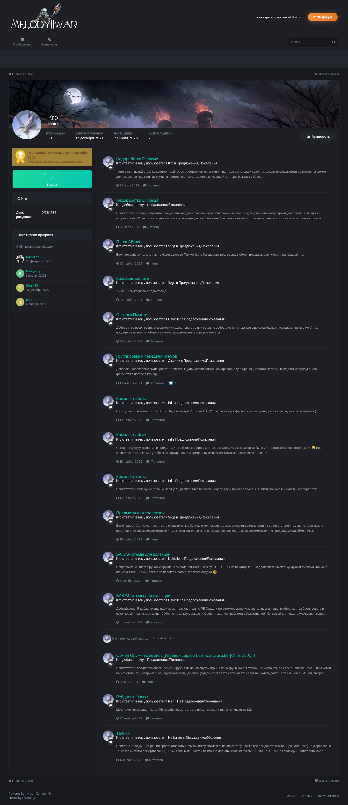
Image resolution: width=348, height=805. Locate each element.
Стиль (306, 796)
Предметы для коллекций (140, 512)
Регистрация (323, 17)
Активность (49, 44)
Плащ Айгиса (128, 241)
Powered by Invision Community (29, 793)
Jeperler (32, 300)
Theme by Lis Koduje (22, 798)
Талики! (123, 733)
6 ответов (154, 760)
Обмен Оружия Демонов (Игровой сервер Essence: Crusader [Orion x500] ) (185, 655)
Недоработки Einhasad (137, 158)
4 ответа (153, 581)
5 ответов (154, 341)
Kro (114, 638)
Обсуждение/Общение (203, 737)
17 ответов (155, 420)
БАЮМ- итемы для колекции (143, 554)
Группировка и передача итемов (146, 356)
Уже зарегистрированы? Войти (280, 17)
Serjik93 (32, 285)
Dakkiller (32, 257)
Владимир (33, 271)
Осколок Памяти (131, 314)
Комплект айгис (131, 398)
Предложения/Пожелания (197, 163)
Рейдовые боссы (132, 696)
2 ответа (151, 185)
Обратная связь (328, 796)
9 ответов (155, 383)
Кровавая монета (132, 278)
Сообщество (22, 44)
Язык (291, 796)
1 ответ (153, 263)
